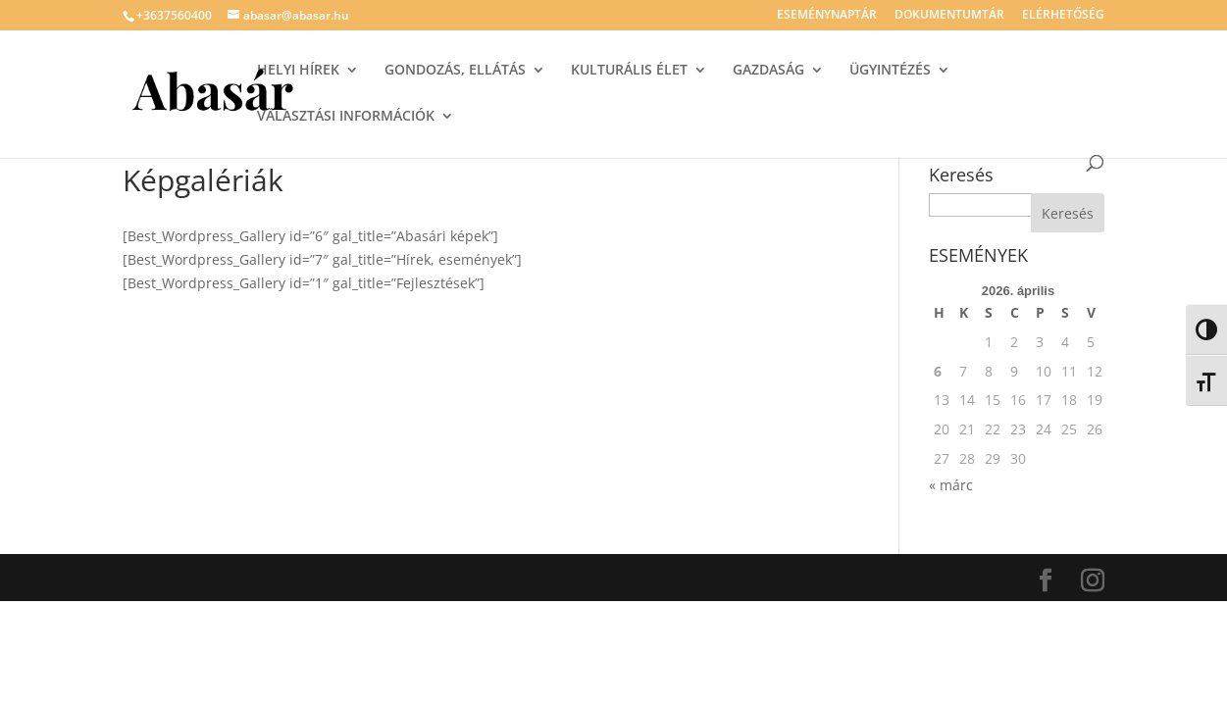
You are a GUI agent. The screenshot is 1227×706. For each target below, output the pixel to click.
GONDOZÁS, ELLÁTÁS (455, 70)
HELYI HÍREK (298, 70)
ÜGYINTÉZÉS (890, 70)
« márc (951, 485)
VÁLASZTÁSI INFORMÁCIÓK (346, 117)
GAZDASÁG (768, 70)
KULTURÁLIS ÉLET (629, 70)
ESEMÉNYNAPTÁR (827, 16)
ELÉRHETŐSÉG (1063, 16)
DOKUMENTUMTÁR (949, 16)
